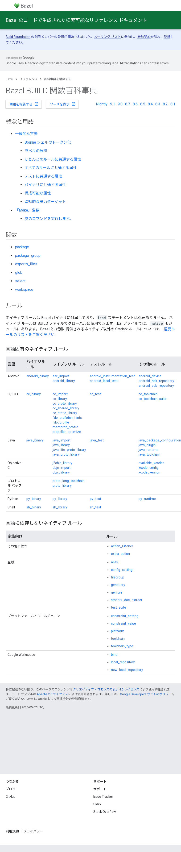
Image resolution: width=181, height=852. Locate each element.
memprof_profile (65, 427)
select (20, 281)
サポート (100, 789)
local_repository (123, 662)
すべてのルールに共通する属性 (51, 168)
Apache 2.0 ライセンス (52, 694)
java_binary (35, 440)
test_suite (118, 607)
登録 (167, 37)
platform (117, 631)
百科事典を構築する (57, 79)
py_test (95, 499)
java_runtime (148, 450)
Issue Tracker (103, 796)
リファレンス (28, 79)
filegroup (117, 577)
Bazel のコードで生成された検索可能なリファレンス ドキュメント (76, 20)
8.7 (127, 104)
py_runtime (147, 499)
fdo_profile (61, 422)
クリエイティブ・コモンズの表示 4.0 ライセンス (106, 689)
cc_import (60, 394)
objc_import (61, 468)
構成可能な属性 (38, 193)
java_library (61, 445)
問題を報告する (24, 104)
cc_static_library (65, 413)
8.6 (135, 104)
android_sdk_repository (156, 385)
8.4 (150, 104)
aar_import (61, 376)
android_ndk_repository (156, 381)
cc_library (60, 399)
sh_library (60, 507)
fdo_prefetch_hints (67, 418)
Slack (97, 804)
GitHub (11, 796)
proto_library (62, 485)
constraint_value (123, 623)
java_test (97, 440)
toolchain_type (122, 646)
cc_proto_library (65, 403)
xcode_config (149, 468)
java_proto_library (66, 454)
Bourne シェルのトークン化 (48, 142)
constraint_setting (124, 616)
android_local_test (104, 381)
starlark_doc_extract (126, 600)
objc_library (61, 472)
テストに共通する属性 (43, 176)
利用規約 (12, 831)
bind (114, 655)
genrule (116, 592)
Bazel (9, 79)
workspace (24, 289)
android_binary (37, 376)
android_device (150, 376)
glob (18, 272)
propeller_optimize (67, 432)
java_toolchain (149, 454)
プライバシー (33, 831)
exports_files (26, 264)
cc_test (95, 394)
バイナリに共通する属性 (45, 185)
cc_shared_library (66, 408)
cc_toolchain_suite (153, 399)
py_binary (33, 499)
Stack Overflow (104, 812)
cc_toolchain (148, 394)
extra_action (120, 554)
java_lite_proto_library (69, 450)
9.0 (120, 104)
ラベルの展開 (36, 151)
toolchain (118, 638)
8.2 (165, 104)
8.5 (142, 104)
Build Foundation (18, 37)
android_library (64, 381)
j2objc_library (62, 463)
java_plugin (147, 445)
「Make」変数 (27, 210)
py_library (60, 499)
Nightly (101, 104)
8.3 (157, 104)
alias (114, 562)
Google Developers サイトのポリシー (146, 694)
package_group (28, 255)
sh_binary (33, 507)
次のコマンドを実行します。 (49, 218)
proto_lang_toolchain (68, 481)
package (22, 247)
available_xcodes (151, 463)
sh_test (95, 507)
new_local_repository (127, 670)
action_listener (122, 546)
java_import (61, 440)
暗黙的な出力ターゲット (45, 201)
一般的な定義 (26, 134)
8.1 (172, 104)
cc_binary (33, 394)
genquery (118, 585)
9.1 (112, 104)
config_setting (121, 570)
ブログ (11, 789)
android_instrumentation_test (112, 376)
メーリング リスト (107, 37)
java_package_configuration (160, 440)
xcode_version (149, 472)
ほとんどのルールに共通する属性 (53, 159)
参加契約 (144, 37)
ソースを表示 (63, 104)
